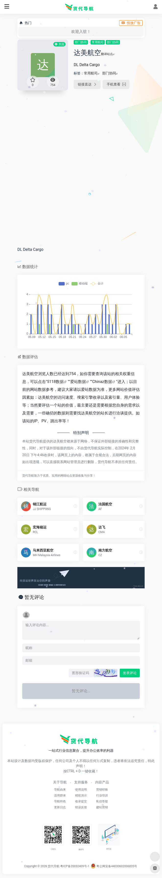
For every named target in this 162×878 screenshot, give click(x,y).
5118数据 (55, 381)
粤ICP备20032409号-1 (74, 866)
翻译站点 (108, 54)
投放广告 (130, 23)
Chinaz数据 (102, 381)
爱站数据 (78, 381)
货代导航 (53, 866)
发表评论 (130, 673)
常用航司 (98, 42)
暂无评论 (34, 597)
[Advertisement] (81, 131)
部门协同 (81, 42)
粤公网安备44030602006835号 (114, 866)
